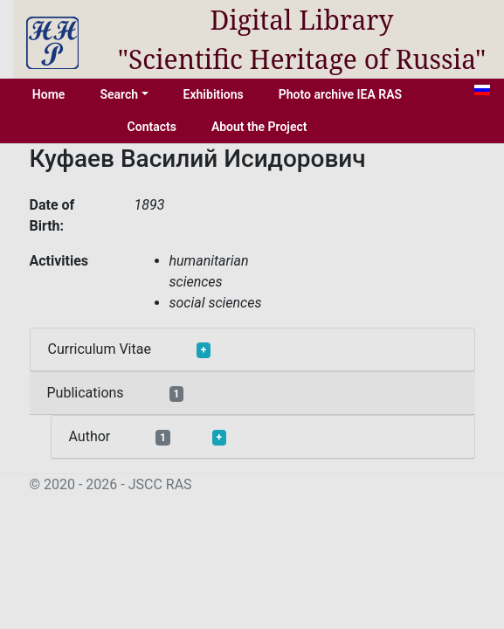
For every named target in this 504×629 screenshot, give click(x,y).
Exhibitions (213, 94)
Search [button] (119, 94)
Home (49, 94)
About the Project (259, 127)
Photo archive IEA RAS (340, 94)
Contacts (152, 127)
